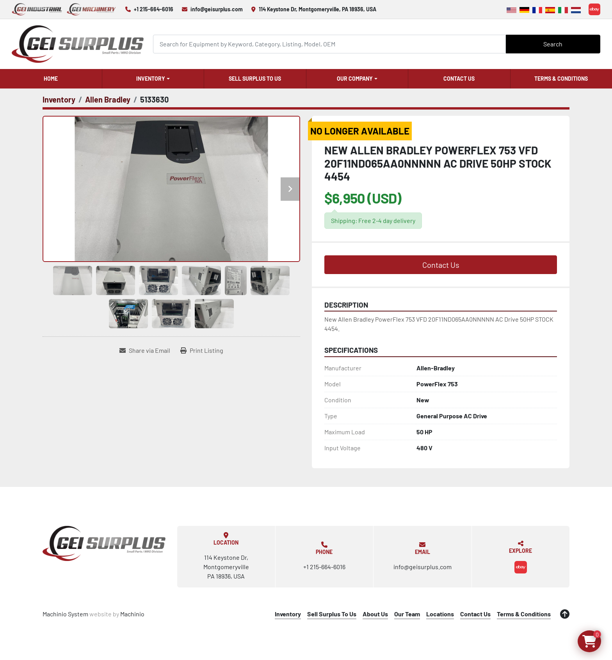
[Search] (329, 44)
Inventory (150, 78)
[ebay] (594, 9)
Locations (440, 614)
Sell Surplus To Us (255, 78)
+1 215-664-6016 (153, 9)
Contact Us (459, 78)
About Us (375, 614)
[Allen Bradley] (107, 99)
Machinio (132, 614)
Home (51, 78)
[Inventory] (59, 99)
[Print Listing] (201, 350)
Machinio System (65, 614)
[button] (153, 78)
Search (552, 44)
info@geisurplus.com (216, 9)
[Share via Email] (144, 350)
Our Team (407, 614)
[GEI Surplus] (104, 543)
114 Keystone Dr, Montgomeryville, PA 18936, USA (317, 9)
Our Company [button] (355, 78)
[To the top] (564, 614)
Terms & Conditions (561, 78)
